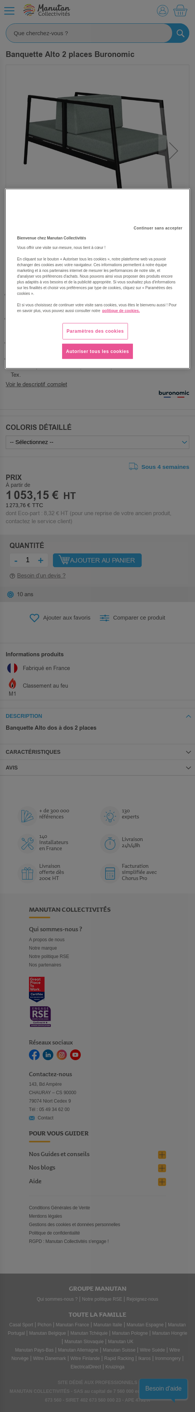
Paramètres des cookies (95, 330)
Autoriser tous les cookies (97, 351)
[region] (97, 278)
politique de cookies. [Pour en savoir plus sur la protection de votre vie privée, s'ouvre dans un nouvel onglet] (121, 310)
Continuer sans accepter (158, 228)
